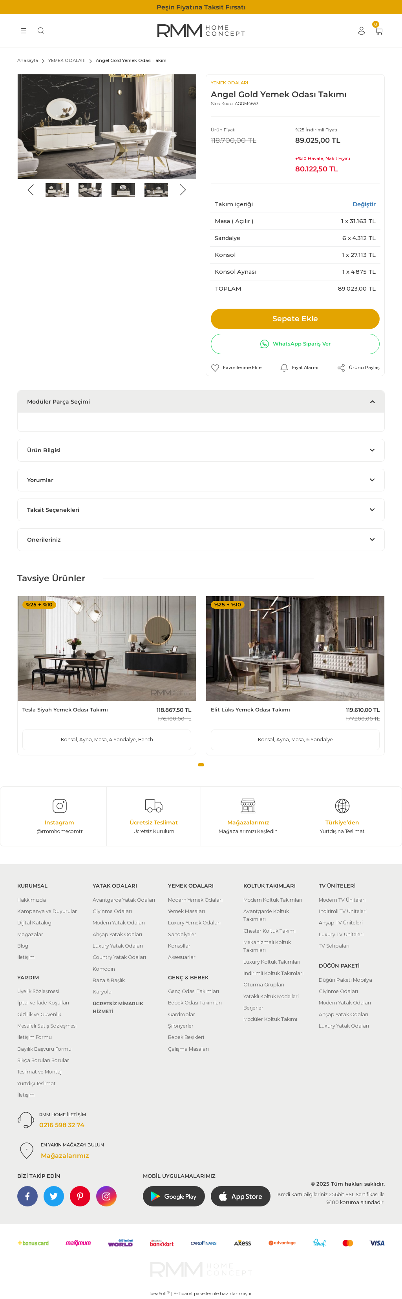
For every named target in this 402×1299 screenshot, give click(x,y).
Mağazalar (30, 934)
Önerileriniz (43, 539)
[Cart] (378, 30)
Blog (22, 946)
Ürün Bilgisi (43, 450)
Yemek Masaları (186, 911)
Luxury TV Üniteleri (341, 934)
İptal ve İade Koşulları (43, 1003)
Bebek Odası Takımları (195, 1003)
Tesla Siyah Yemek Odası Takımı (65, 709)
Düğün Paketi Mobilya (345, 980)
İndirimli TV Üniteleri (343, 911)
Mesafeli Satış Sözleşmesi (47, 1026)
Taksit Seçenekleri (53, 509)
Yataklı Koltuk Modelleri (271, 996)
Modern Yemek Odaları (195, 900)
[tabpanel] (107, 675)
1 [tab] (201, 764)
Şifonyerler (181, 1026)
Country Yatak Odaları (119, 957)
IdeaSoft (160, 1293)
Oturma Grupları (263, 985)
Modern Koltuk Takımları (272, 900)
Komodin (104, 969)
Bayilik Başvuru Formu (44, 1049)
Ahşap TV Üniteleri (341, 923)
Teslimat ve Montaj (39, 1072)
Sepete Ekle (295, 318)
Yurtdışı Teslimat (36, 1083)
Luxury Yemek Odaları (194, 923)
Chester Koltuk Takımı (269, 931)
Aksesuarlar (182, 957)
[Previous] (30, 190)
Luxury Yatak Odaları (118, 946)
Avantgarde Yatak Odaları (124, 900)
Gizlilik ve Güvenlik (39, 1014)
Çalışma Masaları (188, 1049)
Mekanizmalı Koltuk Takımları (267, 946)
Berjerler (253, 1008)
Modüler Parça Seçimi (58, 401)
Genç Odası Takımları (193, 991)
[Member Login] (361, 30)
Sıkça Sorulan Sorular (43, 1060)
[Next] (183, 190)
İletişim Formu (34, 1037)
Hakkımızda (31, 900)
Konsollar (179, 946)
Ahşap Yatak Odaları (117, 934)
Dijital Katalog (34, 923)
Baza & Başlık (109, 980)
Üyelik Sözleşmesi (38, 991)
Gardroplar (181, 1014)
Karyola (102, 992)
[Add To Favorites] (236, 368)
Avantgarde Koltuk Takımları (266, 915)
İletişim (26, 957)
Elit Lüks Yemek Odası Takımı (250, 709)
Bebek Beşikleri (186, 1037)
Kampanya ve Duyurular (47, 911)
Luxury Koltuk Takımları (271, 962)
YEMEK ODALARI (229, 83)
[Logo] (200, 30)
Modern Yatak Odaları (119, 923)
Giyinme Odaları (112, 911)
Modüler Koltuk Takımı (270, 1019)
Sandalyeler (182, 934)
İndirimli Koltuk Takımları (273, 973)
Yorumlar (40, 480)
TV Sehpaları (334, 946)
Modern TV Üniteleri (342, 900)
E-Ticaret (183, 1293)
